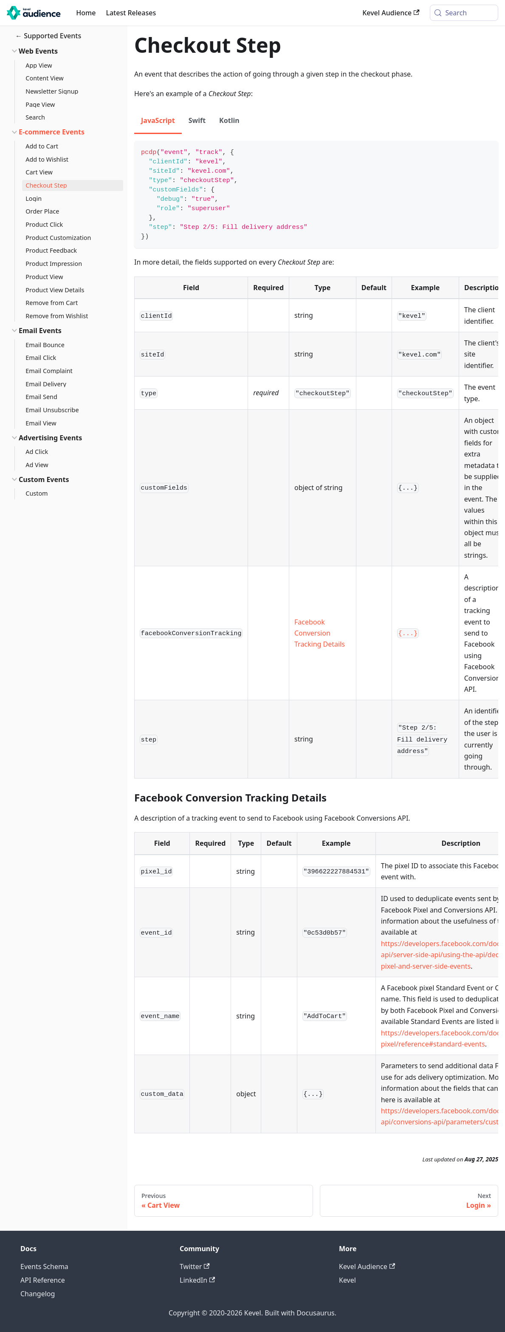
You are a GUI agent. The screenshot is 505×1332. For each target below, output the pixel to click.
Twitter (195, 1266)
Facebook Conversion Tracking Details (319, 633)
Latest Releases (131, 12)
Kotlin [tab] (229, 120)
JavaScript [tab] (158, 120)
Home (86, 12)
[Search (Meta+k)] (464, 13)
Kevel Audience (390, 12)
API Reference (42, 1280)
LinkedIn (197, 1280)
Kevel (347, 1280)
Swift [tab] (197, 120)
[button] (63, 51)
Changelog (37, 1293)
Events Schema (44, 1266)
